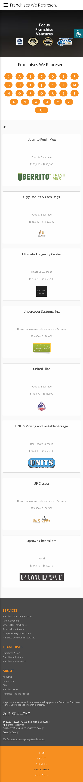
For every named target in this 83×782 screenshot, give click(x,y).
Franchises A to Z (11, 652)
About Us (7, 676)
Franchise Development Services (19, 637)
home (41, 753)
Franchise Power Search (14, 661)
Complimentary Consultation (17, 633)
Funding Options (11, 620)
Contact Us (8, 681)
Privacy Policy (10, 732)
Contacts (41, 775)
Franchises (41, 769)
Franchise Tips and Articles (16, 693)
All (41, 110)
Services (41, 764)
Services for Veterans (13, 629)
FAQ (5, 685)
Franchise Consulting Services (17, 616)
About (41, 758)
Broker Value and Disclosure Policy (23, 728)
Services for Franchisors (14, 624)
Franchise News (10, 689)
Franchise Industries (13, 657)
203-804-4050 (16, 713)
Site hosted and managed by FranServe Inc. (24, 739)
